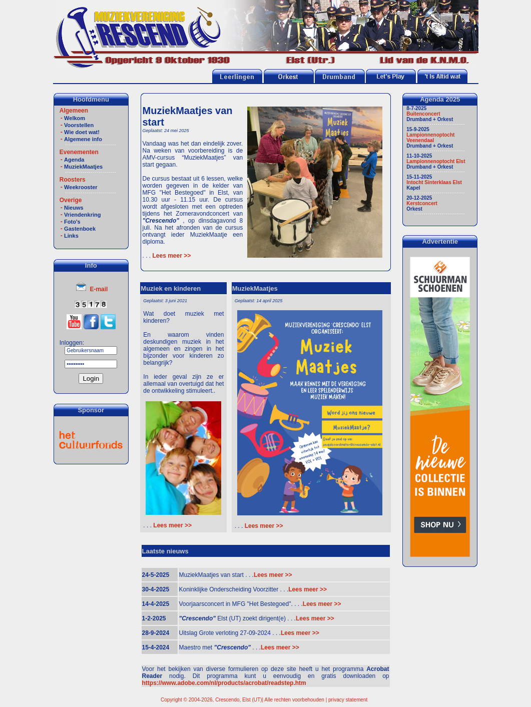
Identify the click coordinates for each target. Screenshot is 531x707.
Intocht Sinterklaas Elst (434, 182)
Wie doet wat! (82, 132)
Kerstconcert (421, 203)
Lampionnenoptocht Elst (435, 161)
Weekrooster (80, 187)
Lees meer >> (171, 255)
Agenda (74, 160)
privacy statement (347, 699)
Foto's (72, 222)
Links (71, 236)
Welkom (74, 118)
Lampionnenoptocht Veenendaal (430, 137)
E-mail (99, 289)
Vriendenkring (82, 215)
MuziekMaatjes (83, 167)
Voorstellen (79, 125)
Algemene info (83, 139)
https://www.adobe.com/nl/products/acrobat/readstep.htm (224, 682)
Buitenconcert (423, 114)
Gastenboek (80, 229)
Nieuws (74, 208)
